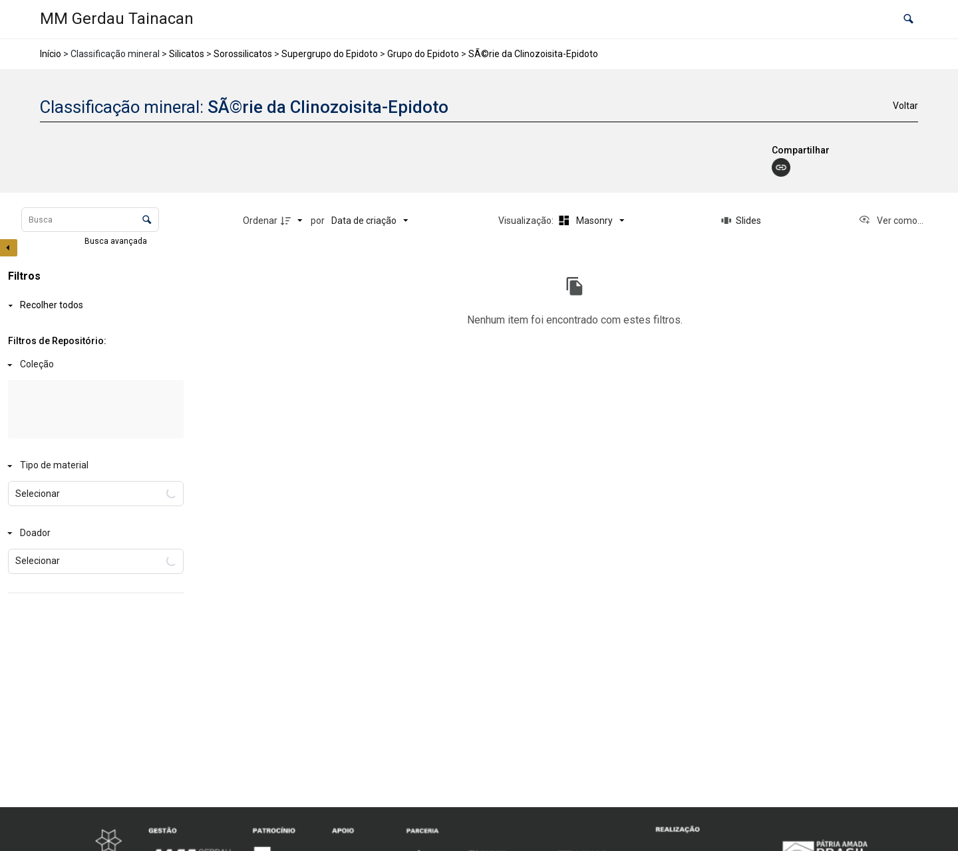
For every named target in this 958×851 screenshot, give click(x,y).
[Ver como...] (891, 221)
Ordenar (260, 220)
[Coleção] (93, 365)
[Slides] (741, 221)
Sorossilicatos (243, 53)
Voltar (905, 105)
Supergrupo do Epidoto (329, 53)
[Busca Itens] (90, 219)
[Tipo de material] (93, 466)
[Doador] (93, 533)
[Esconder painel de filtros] (8, 247)
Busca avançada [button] (116, 241)
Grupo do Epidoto (423, 53)
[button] (908, 20)
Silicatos (186, 53)
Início (50, 53)
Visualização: (527, 220)
